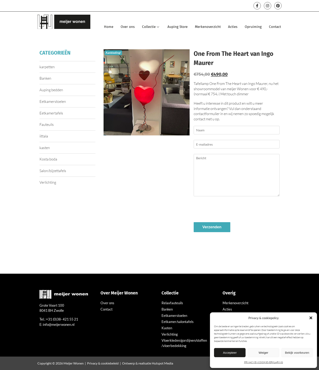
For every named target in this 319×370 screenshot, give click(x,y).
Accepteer (230, 352)
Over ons (128, 27)
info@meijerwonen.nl (58, 324)
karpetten (47, 67)
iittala (43, 136)
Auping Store (177, 27)
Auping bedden (51, 90)
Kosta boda (48, 159)
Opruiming (253, 27)
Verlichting (47, 182)
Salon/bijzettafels (52, 170)
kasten (44, 147)
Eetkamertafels (51, 113)
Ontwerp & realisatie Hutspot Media (147, 363)
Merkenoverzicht (208, 27)
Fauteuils (46, 124)
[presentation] (225, 210)
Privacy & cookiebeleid (103, 363)
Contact (275, 27)
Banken (45, 78)
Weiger (263, 352)
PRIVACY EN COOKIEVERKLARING (263, 362)
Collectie (151, 27)
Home (108, 27)
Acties (232, 27)
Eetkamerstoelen (52, 101)
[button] (311, 318)
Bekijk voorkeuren (297, 352)
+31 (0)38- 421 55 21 (62, 319)
